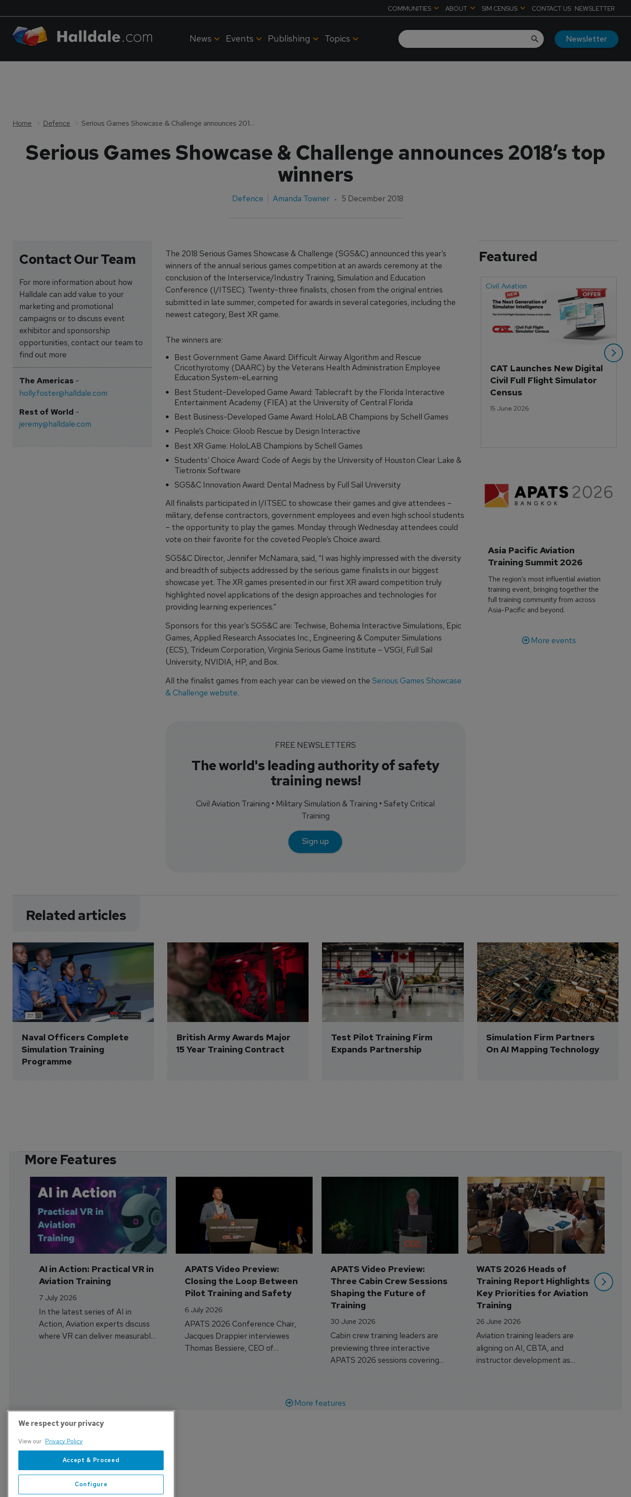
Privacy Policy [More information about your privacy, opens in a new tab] (64, 1480)
